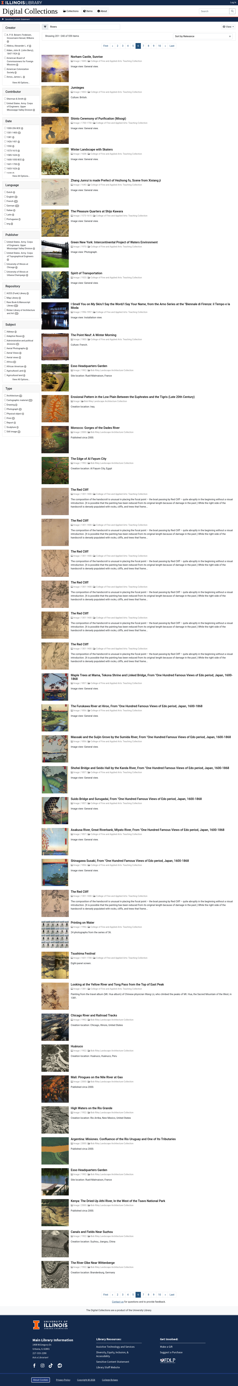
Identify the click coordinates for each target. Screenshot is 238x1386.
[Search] (214, 11)
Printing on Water (82, 922)
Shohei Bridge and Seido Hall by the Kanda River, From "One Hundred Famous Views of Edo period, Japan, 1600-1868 (150, 768)
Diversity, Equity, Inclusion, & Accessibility (112, 1354)
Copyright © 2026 (86, 1380)
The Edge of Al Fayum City (88, 459)
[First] (105, 46)
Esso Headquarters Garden (89, 366)
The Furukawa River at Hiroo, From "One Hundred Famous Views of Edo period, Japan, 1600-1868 (136, 706)
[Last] (172, 46)
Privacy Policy (63, 1380)
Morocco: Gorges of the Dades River (95, 428)
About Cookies (40, 1380)
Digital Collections (30, 11)
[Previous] (112, 46)
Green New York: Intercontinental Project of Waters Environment (114, 242)
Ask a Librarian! (40, 1357)
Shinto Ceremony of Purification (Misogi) (98, 118)
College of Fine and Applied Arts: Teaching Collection (116, 61)
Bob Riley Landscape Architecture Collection (112, 370)
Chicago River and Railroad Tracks (94, 1015)
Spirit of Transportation (86, 273)
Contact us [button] (118, 1301)
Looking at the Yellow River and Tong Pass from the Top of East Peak (117, 984)
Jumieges (77, 87)
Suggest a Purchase (171, 1352)
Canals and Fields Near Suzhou (92, 1232)
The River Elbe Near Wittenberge (93, 1263)
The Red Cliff (79, 489)
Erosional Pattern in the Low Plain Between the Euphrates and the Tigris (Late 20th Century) (133, 397)
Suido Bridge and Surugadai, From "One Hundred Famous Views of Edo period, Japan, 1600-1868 (136, 799)
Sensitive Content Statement (17, 19)
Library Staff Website (108, 1367)
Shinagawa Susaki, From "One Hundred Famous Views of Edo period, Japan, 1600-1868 (130, 861)
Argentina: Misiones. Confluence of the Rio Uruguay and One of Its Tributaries (123, 1139)
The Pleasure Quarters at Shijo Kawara (97, 211)
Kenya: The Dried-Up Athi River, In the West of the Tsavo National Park (118, 1201)
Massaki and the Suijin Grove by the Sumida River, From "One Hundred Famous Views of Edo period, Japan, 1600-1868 (151, 737)
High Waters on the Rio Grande (91, 1108)
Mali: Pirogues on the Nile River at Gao (97, 1077)
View (227, 26)
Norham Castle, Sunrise (87, 57)
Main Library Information (52, 1340)
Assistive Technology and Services (115, 1347)
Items (87, 11)
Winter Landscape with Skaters (92, 149)
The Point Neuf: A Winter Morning (93, 335)
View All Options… (21, 82)
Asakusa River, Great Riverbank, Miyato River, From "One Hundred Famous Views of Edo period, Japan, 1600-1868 (147, 830)
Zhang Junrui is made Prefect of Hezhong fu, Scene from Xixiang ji (116, 180)
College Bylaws (110, 1380)
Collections (71, 11)
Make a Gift (166, 1347)
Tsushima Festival (83, 953)
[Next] (165, 46)
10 (159, 45)
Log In (233, 2)
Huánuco (77, 1046)
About (102, 11)
